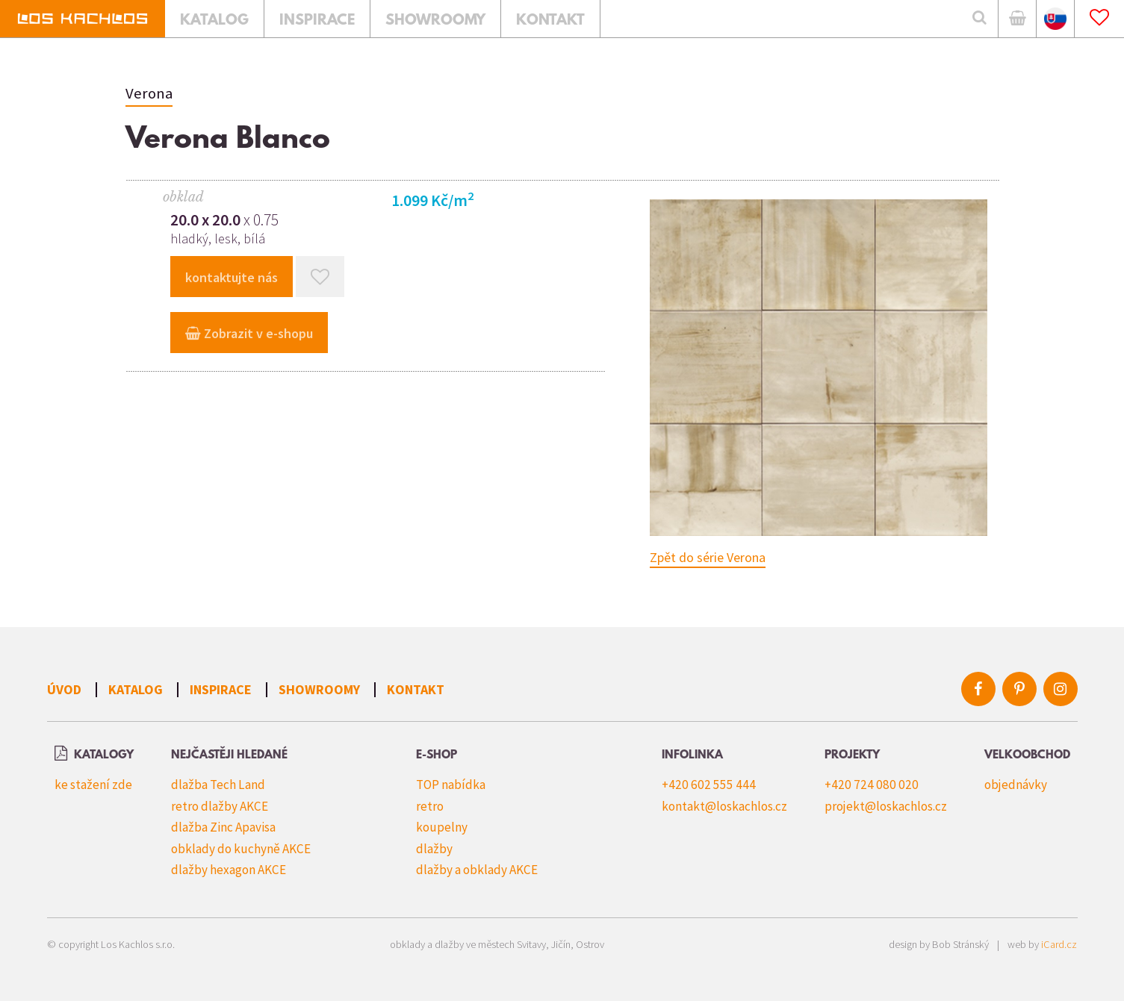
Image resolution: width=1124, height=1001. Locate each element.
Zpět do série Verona (708, 557)
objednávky (1015, 784)
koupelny (442, 827)
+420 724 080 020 (872, 784)
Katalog (135, 689)
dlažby (434, 849)
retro (430, 806)
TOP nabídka (450, 784)
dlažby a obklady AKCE (477, 869)
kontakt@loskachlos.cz (724, 806)
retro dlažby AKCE (219, 806)
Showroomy (319, 689)
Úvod (64, 689)
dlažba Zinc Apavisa (223, 827)
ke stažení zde (93, 784)
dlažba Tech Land (218, 784)
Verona (149, 93)
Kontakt (415, 689)
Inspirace (221, 689)
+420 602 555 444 (709, 784)
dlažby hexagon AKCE (228, 869)
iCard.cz (1059, 944)
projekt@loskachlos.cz (886, 806)
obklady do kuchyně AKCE (241, 849)
